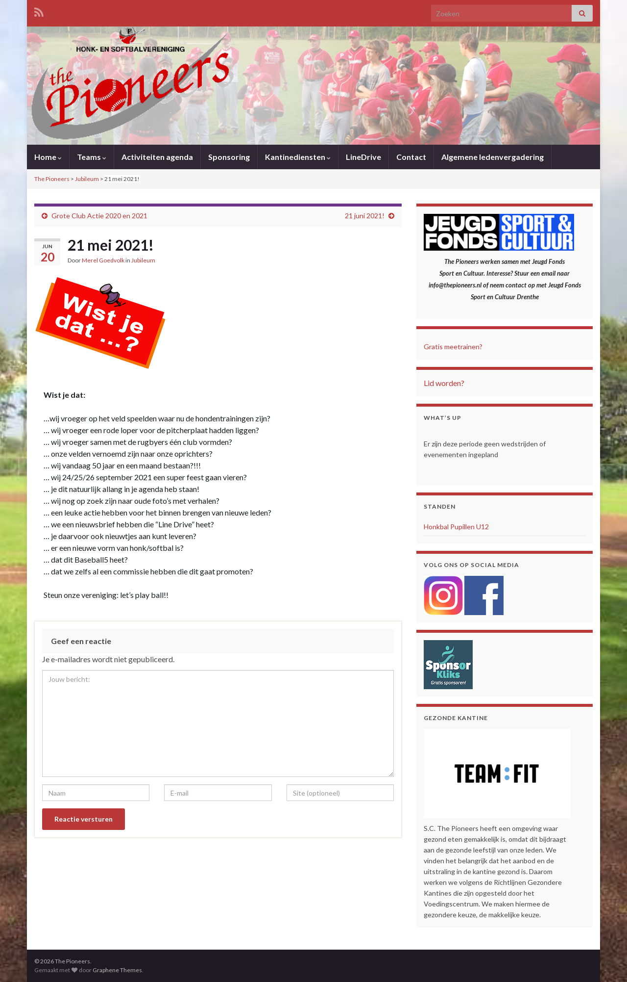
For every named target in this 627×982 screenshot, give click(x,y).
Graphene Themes (117, 970)
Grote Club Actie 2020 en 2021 (99, 215)
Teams (91, 156)
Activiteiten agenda (157, 156)
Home (48, 156)
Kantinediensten (298, 156)
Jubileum (143, 260)
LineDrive (363, 156)
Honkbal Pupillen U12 (456, 526)
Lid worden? (444, 383)
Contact (411, 156)
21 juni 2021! (365, 215)
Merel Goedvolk (103, 260)
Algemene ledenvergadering (492, 156)
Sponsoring (229, 156)
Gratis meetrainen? (453, 346)
